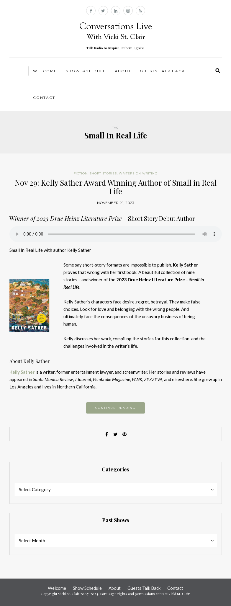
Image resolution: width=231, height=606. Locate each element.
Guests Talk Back (162, 71)
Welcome (45, 71)
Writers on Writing (138, 173)
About (123, 71)
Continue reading (115, 408)
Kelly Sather (22, 372)
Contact (44, 97)
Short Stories (103, 173)
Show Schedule (86, 71)
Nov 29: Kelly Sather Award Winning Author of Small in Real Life (116, 186)
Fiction (81, 173)
